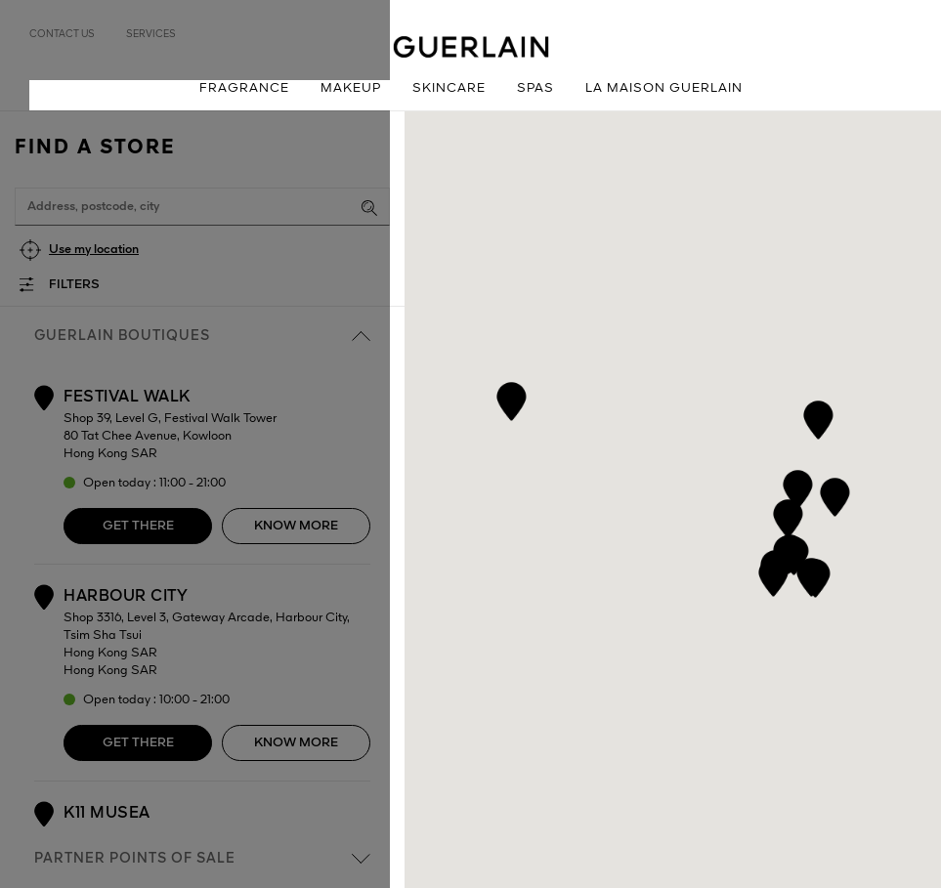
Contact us (62, 34)
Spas (535, 88)
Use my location (94, 249)
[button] (797, 486)
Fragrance (244, 88)
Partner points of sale (202, 858)
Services (151, 34)
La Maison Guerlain (664, 88)
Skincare (449, 88)
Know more (296, 526)
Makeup (351, 88)
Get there (138, 526)
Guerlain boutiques (202, 336)
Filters (74, 284)
